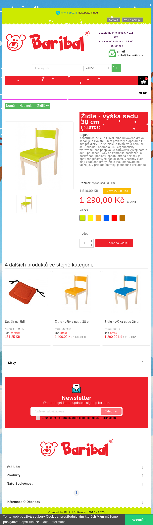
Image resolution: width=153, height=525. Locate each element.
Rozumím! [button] (139, 519)
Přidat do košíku (114, 243)
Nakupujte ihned (88, 12)
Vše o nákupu (132, 19)
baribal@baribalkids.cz (130, 55)
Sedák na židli (15, 322)
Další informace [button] (54, 522)
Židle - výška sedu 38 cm (73, 322)
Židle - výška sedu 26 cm (123, 322)
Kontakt (113, 19)
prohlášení (110, 417)
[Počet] (84, 243)
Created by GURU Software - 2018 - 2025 (76, 512)
